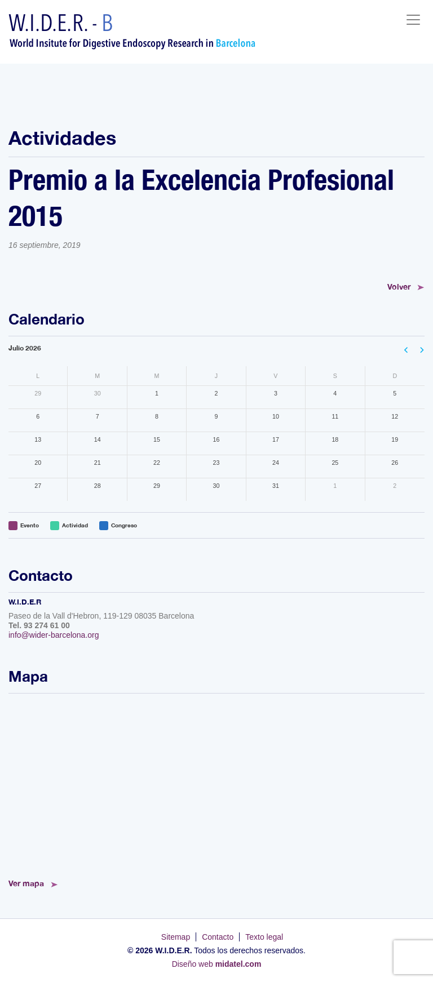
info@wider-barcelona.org (53, 634)
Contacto (217, 936)
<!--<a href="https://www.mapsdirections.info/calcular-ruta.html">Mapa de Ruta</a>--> (216, 782)
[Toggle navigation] (413, 19)
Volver (398, 286)
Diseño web (217, 963)
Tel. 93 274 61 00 (39, 625)
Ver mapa (26, 883)
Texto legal (264, 936)
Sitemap (175, 936)
